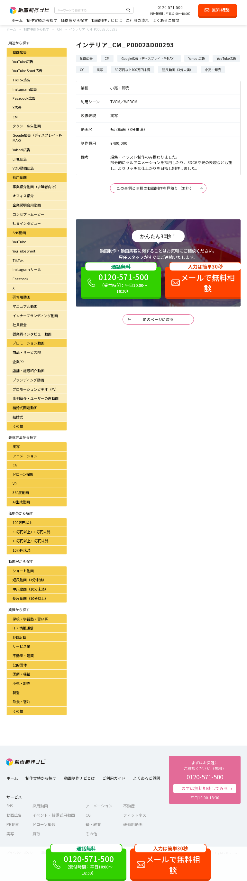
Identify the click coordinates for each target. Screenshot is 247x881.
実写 (16, 446)
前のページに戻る (158, 319)
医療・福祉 (21, 673)
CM (15, 116)
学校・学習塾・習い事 (30, 618)
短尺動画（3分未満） (29, 579)
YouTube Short (24, 250)
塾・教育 (93, 824)
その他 (18, 425)
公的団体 (20, 664)
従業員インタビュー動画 (32, 333)
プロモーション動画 (28, 342)
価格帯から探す (74, 20)
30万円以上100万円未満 (31, 531)
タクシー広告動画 (27, 125)
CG (15, 464)
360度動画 (21, 492)
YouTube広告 (23, 61)
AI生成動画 (21, 501)
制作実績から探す (41, 20)
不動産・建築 (23, 655)
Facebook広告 (24, 98)
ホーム (17, 20)
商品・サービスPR (27, 352)
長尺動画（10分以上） (30, 598)
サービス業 (21, 646)
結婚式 (18, 416)
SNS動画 (19, 232)
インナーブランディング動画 (35, 315)
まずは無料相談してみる (205, 788)
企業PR (18, 361)
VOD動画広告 (23, 167)
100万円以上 (22, 522)
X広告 (17, 107)
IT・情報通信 (23, 627)
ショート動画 (23, 570)
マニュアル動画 (25, 306)
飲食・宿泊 (21, 701)
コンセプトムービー (28, 214)
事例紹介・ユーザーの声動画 (36, 398)
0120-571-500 (170, 7)
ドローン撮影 (23, 474)
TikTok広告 (22, 79)
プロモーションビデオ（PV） (36, 389)
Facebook (20, 278)
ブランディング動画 (28, 379)
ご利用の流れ (137, 20)
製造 (16, 692)
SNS (9, 805)
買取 (36, 833)
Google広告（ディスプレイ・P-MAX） (37, 138)
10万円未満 (22, 550)
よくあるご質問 (165, 20)
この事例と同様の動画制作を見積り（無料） (155, 188)
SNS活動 (19, 637)
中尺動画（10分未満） (30, 589)
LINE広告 (20, 158)
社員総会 (20, 324)
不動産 (129, 805)
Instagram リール (27, 269)
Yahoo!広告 (21, 149)
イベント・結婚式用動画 (53, 815)
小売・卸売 (21, 683)
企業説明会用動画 (27, 204)
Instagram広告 (25, 89)
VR (14, 483)
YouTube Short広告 (27, 70)
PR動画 (12, 824)
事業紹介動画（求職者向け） (36, 186)
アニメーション (25, 455)
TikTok (18, 260)
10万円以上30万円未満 (31, 540)
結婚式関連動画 (25, 407)
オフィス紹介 (23, 195)
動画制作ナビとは (106, 20)
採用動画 (20, 177)
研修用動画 (21, 296)
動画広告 (20, 52)
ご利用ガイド (113, 778)
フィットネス (134, 815)
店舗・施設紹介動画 (28, 370)
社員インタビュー (27, 223)
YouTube (19, 241)
